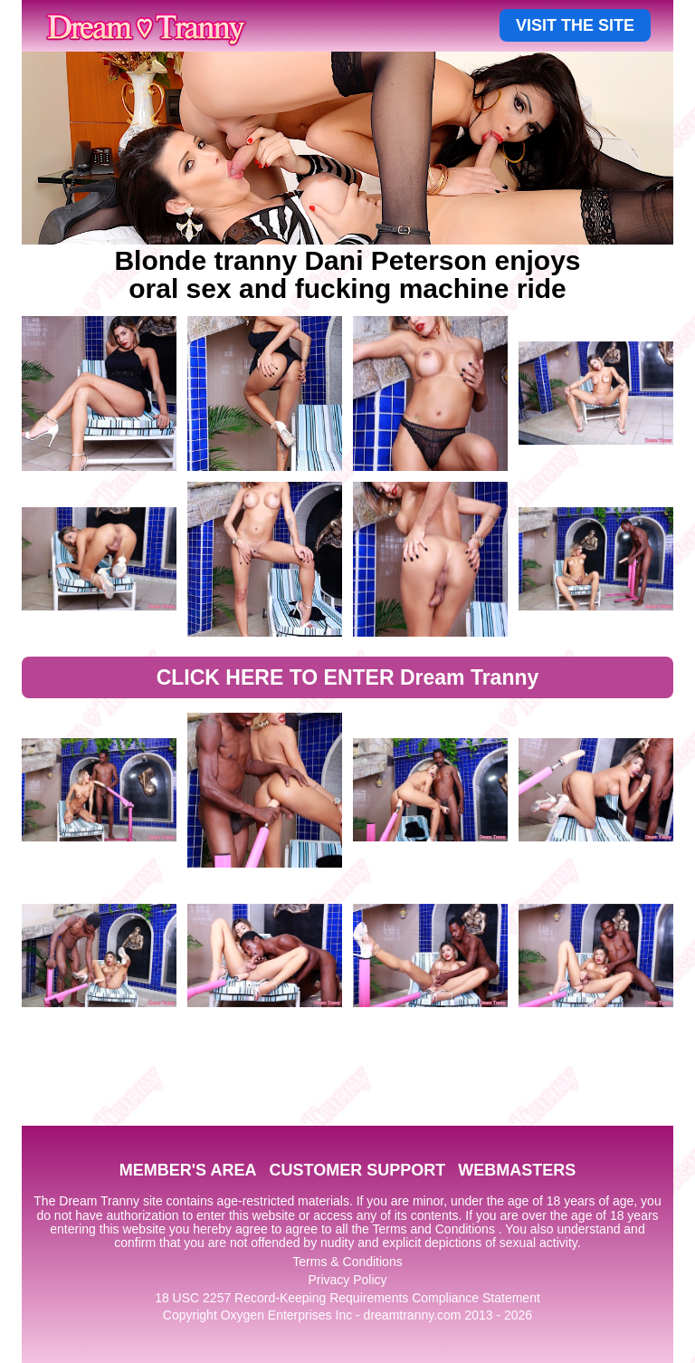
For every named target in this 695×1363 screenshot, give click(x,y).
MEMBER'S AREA (188, 1170)
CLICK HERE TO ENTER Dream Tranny (348, 677)
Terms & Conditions (347, 1261)
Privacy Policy (347, 1279)
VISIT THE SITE (575, 25)
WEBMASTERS (517, 1170)
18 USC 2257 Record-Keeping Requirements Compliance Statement (347, 1298)
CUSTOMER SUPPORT (357, 1170)
